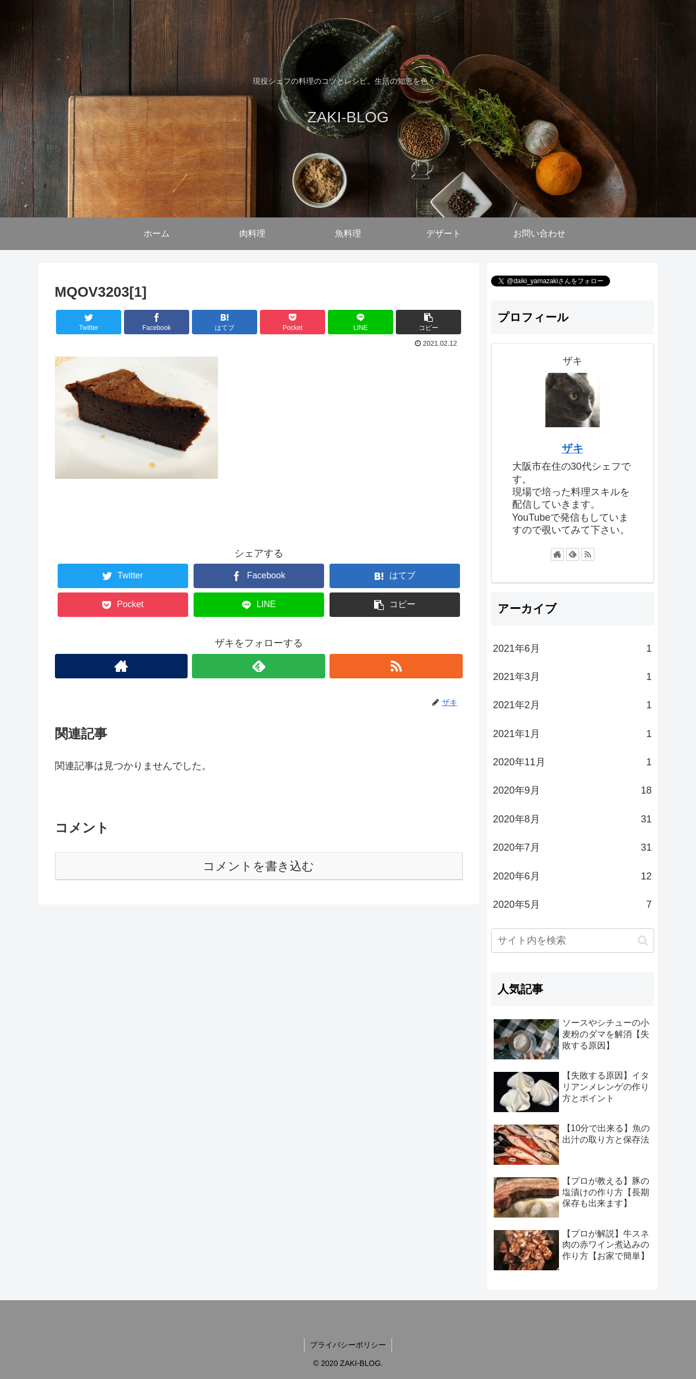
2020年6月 (572, 876)
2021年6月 (572, 648)
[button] (642, 940)
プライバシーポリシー (348, 1344)
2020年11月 (572, 762)
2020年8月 (572, 819)
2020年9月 (572, 790)
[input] (572, 940)
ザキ (572, 448)
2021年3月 (572, 676)
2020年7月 (572, 847)
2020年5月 (572, 904)
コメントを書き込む (258, 866)
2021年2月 (572, 705)
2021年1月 (572, 733)
